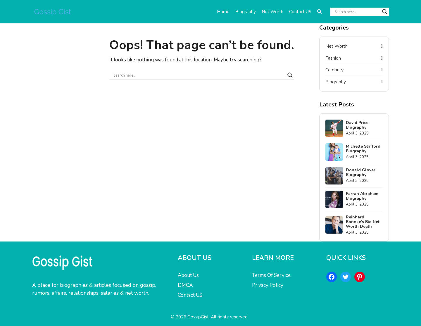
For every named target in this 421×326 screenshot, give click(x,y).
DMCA (185, 285)
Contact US (300, 12)
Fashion (333, 58)
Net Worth (272, 12)
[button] (319, 12)
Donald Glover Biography (360, 172)
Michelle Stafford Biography (363, 149)
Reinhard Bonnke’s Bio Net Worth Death (362, 221)
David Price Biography (357, 125)
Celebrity (334, 70)
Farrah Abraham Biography (362, 196)
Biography (245, 12)
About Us (188, 275)
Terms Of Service (271, 275)
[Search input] (357, 12)
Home (223, 12)
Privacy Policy (267, 285)
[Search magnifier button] (385, 12)
